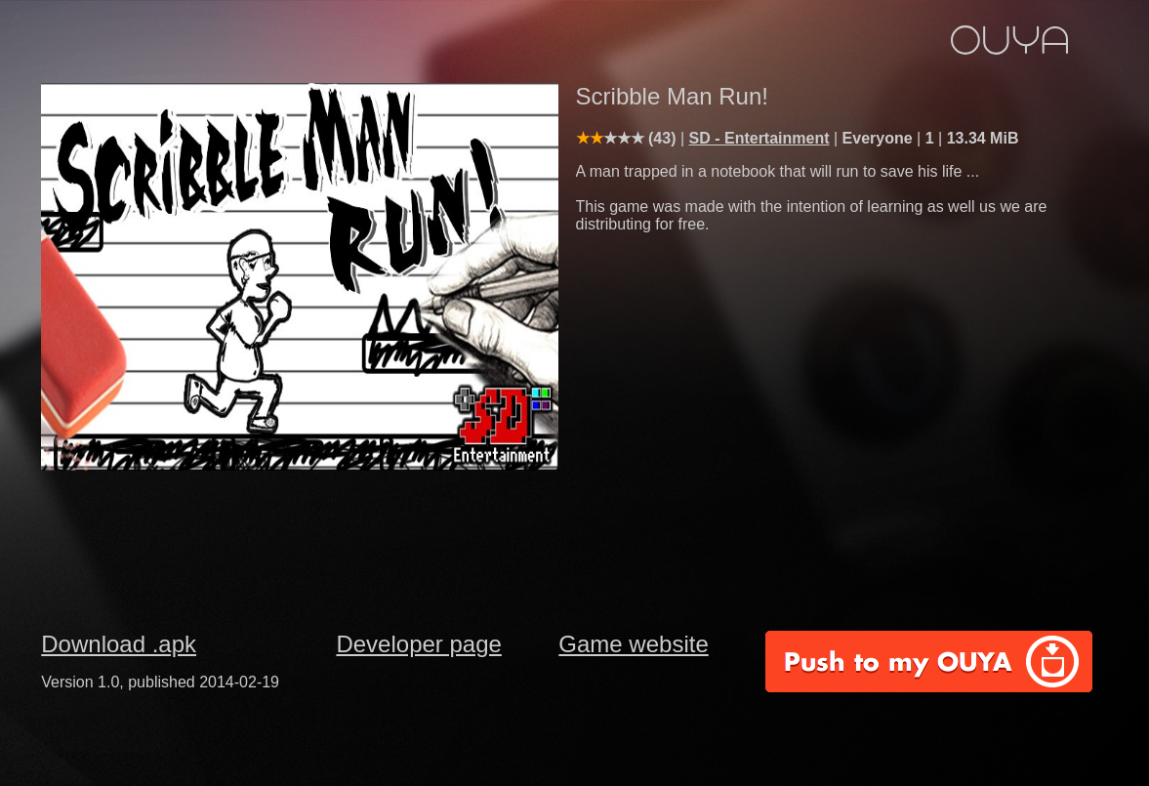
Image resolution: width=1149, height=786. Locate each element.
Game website (633, 644)
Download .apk (118, 644)
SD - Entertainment (759, 138)
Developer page (418, 644)
